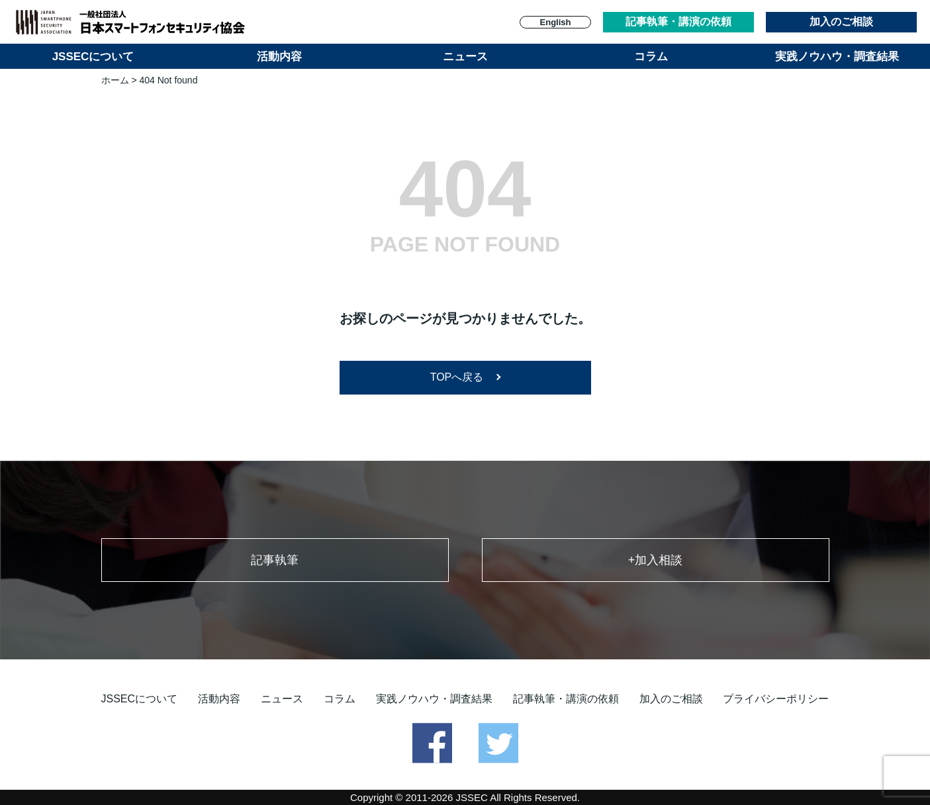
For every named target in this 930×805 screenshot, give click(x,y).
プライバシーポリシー (776, 698)
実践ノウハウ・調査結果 (837, 56)
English (555, 22)
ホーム (115, 80)
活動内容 (279, 56)
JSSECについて (93, 56)
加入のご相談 (841, 21)
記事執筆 (275, 560)
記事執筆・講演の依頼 (678, 21)
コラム (651, 56)
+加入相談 (655, 560)
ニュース (465, 56)
